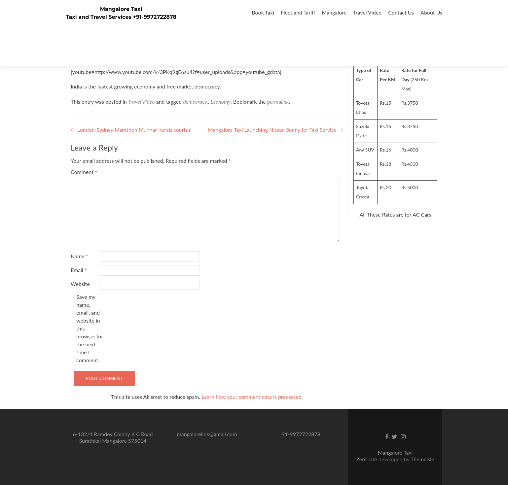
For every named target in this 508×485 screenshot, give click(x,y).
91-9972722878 (301, 434)
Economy (221, 101)
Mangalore (334, 12)
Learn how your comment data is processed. (252, 397)
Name (79, 256)
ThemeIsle (422, 459)
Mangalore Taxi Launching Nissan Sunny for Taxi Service (275, 129)
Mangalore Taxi (121, 9)
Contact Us (401, 12)
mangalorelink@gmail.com (207, 434)
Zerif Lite (367, 459)
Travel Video (367, 12)
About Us (431, 12)
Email (79, 270)
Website (80, 284)
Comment (84, 172)
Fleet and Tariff (298, 12)
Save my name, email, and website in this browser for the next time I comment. (89, 328)
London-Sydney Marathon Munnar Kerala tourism (131, 129)
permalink (278, 101)
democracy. (195, 101)
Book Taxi (263, 12)
